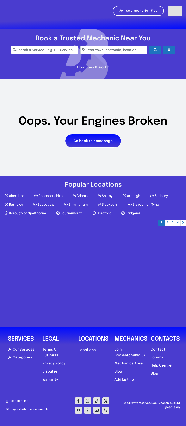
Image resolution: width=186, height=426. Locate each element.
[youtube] (78, 410)
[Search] (155, 50)
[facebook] (78, 400)
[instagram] (87, 400)
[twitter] (105, 400)
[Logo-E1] (25, 2)
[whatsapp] (87, 410)
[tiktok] (96, 400)
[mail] (96, 410)
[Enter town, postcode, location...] (114, 50)
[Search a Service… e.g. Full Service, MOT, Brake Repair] (44, 50)
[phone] (105, 410)
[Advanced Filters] (169, 50)
